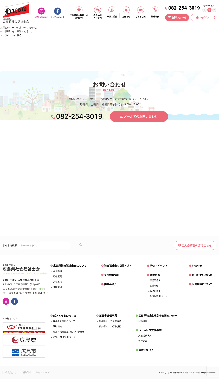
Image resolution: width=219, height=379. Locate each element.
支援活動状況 (145, 335)
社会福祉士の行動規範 (110, 326)
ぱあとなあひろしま (64, 315)
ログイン (202, 17)
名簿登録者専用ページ (64, 337)
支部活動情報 (111, 274)
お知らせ (197, 265)
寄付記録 (142, 341)
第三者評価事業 (108, 315)
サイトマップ (42, 372)
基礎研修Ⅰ (155, 280)
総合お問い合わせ (202, 274)
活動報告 (57, 326)
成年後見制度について (64, 321)
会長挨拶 (57, 271)
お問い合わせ (177, 17)
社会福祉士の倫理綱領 (110, 321)
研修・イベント (159, 265)
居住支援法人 (146, 350)
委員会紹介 (110, 284)
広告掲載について (202, 284)
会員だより (10, 372)
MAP (41, 288)
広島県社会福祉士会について (70, 265)
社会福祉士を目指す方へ (118, 265)
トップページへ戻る (11, 35)
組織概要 (57, 276)
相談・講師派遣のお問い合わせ (68, 331)
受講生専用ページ (158, 296)
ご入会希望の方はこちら (194, 245)
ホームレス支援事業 (150, 330)
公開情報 (57, 287)
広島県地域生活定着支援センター (157, 315)
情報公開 (26, 372)
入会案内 (57, 281)
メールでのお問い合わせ (139, 116)
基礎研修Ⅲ (155, 291)
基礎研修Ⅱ (155, 285)
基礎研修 (155, 274)
